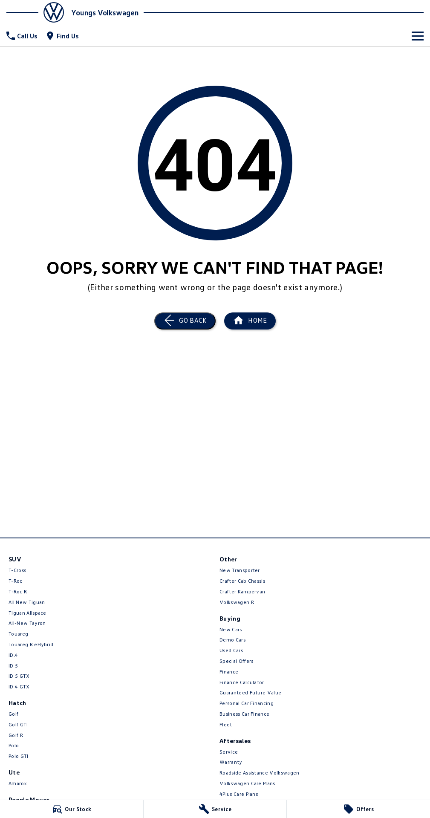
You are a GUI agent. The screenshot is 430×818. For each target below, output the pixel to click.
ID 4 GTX (19, 686)
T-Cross (17, 570)
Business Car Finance (244, 714)
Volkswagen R (236, 602)
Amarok (18, 783)
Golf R (16, 735)
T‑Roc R (18, 591)
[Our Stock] (71, 809)
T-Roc (16, 581)
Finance (228, 671)
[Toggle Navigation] (418, 35)
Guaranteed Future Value (250, 692)
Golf (13, 714)
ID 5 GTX (19, 676)
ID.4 (13, 655)
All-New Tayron (27, 623)
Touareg (18, 633)
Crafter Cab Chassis (242, 581)
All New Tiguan (27, 602)
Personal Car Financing (246, 703)
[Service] (215, 809)
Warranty (230, 762)
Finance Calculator (241, 682)
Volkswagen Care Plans (247, 783)
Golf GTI (18, 724)
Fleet (225, 724)
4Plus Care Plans (238, 794)
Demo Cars (232, 639)
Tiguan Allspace (27, 613)
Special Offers (236, 661)
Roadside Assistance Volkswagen (259, 772)
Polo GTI (19, 756)
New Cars (230, 629)
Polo (14, 745)
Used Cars (231, 650)
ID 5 (13, 665)
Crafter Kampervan (242, 591)
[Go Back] (185, 321)
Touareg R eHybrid (31, 644)
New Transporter (239, 570)
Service (228, 752)
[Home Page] (249, 321)
